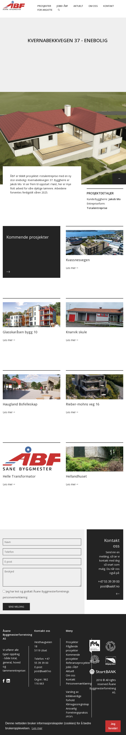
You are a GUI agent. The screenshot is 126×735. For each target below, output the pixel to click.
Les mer (72, 268)
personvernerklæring (15, 597)
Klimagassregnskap (77, 704)
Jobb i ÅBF (62, 6)
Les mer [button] (37, 728)
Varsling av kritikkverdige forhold (73, 696)
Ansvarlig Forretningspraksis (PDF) (77, 713)
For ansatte (44, 9)
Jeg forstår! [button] (113, 726)
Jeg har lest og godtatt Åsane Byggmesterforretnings (36, 594)
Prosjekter (44, 6)
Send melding (16, 606)
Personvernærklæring (79, 683)
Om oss (93, 6)
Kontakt (108, 6)
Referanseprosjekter (78, 663)
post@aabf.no (110, 586)
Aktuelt (78, 6)
